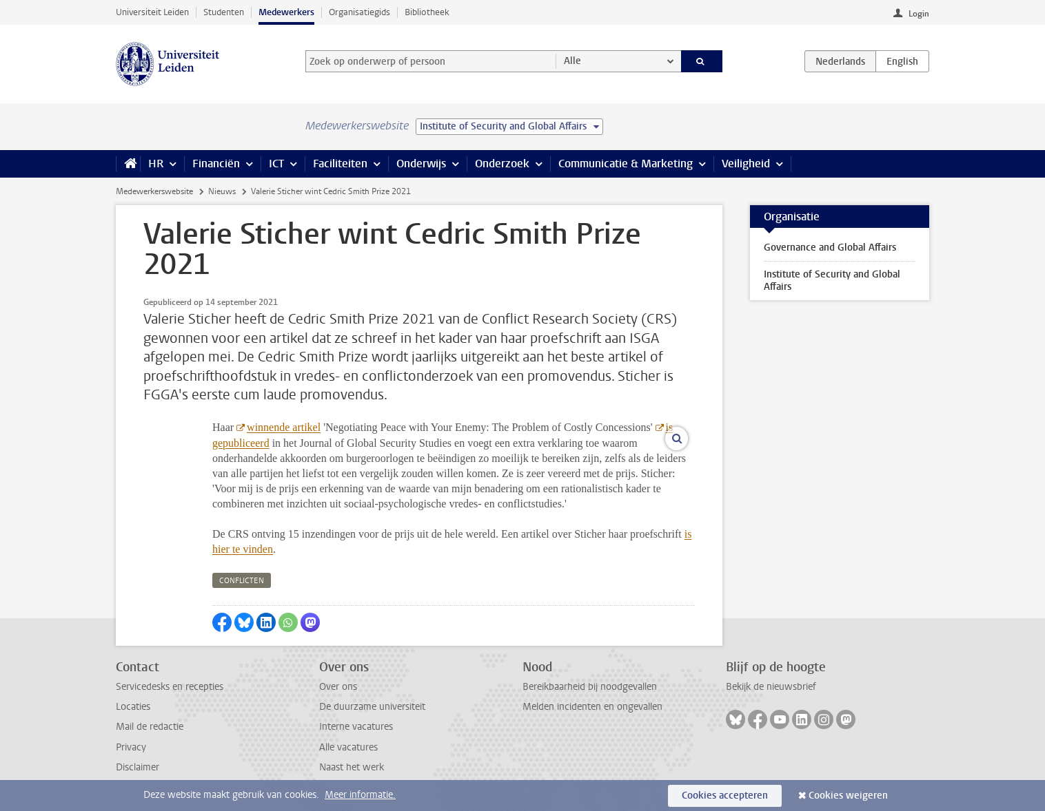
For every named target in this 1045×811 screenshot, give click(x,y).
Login (919, 13)
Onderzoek (502, 163)
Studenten (223, 12)
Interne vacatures (356, 726)
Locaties (133, 706)
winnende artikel (284, 427)
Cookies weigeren (848, 795)
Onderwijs (421, 163)
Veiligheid (746, 163)
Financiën (216, 163)
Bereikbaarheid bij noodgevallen (589, 686)
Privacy (131, 747)
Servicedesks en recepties (169, 686)
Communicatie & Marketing (625, 163)
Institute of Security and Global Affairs (832, 280)
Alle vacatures (348, 747)
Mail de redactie (149, 726)
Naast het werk (351, 767)
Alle (572, 60)
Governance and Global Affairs (830, 247)
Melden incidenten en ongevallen (592, 706)
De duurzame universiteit (372, 706)
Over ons (338, 686)
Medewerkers (286, 12)
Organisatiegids (359, 12)
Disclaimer (137, 767)
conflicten (241, 581)
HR (155, 163)
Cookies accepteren (725, 795)
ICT (276, 163)
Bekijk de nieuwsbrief (771, 686)
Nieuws (222, 191)
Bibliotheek (427, 12)
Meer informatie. (360, 794)
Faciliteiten (340, 163)
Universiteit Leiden (152, 12)
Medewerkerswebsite (154, 191)
